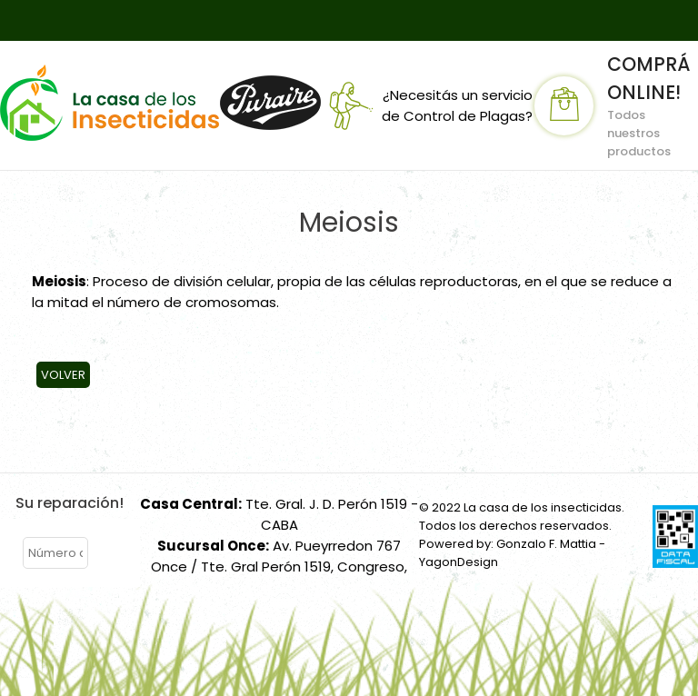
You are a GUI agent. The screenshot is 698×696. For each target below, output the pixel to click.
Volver (63, 374)
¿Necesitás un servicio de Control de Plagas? (427, 105)
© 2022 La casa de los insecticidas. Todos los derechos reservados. (521, 516)
